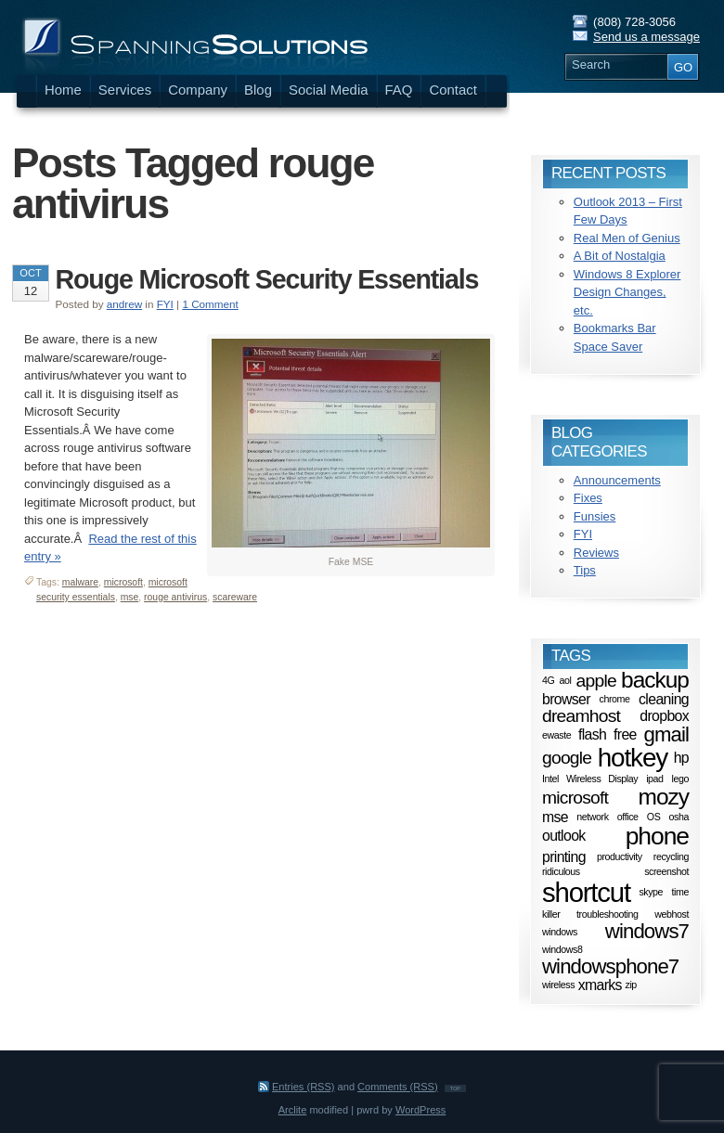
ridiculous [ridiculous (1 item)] (561, 871)
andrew (124, 304)
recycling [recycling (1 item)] (671, 856)
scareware (235, 597)
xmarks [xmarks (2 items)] (600, 985)
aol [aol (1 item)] (566, 680)
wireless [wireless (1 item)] (558, 985)
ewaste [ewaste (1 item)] (556, 734)
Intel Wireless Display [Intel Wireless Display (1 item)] (590, 778)
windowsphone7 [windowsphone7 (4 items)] (610, 966)
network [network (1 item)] (592, 816)
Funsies (595, 516)
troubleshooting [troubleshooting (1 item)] (607, 914)
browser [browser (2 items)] (566, 699)
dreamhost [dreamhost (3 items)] (581, 716)
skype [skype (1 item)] (651, 892)
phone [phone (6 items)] (657, 836)
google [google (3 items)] (566, 757)
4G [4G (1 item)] (548, 680)
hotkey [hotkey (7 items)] (632, 757)
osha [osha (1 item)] (679, 816)
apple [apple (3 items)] (596, 679)
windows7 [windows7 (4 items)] (647, 931)
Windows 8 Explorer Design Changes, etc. (627, 292)
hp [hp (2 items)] (681, 758)
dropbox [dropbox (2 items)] (664, 715)
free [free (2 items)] (625, 734)
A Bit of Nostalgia (620, 256)
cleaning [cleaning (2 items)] (664, 699)
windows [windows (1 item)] (559, 931)
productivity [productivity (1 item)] (619, 856)
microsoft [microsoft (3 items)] (575, 797)
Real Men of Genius (627, 238)
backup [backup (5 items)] (655, 679)
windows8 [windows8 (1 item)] (562, 949)
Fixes (588, 498)
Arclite (292, 1109)
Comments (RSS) (397, 1086)
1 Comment (210, 304)
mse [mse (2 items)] (555, 816)
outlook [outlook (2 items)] (564, 835)
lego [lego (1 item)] (680, 778)
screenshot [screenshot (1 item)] (666, 871)
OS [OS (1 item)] (654, 816)
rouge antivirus (175, 597)
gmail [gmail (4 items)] (666, 734)
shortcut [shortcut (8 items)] (586, 892)
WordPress (420, 1109)
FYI (165, 304)
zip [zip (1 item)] (631, 985)
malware (80, 582)
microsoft (123, 582)
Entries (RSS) (303, 1086)
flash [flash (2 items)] (592, 734)
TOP (455, 1088)
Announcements (617, 480)
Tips (585, 570)
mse (130, 597)
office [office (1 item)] (628, 816)
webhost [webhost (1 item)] (671, 914)
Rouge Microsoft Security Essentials (267, 279)
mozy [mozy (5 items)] (664, 796)
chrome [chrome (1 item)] (614, 698)
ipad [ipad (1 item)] (654, 778)
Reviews (596, 553)
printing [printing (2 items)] (564, 856)
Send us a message (646, 37)
